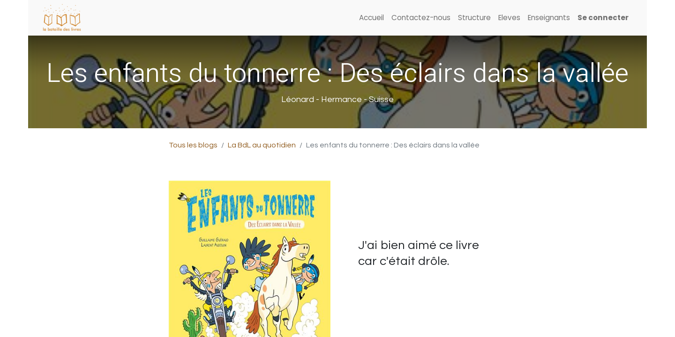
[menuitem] (371, 18)
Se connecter (603, 17)
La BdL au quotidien (262, 145)
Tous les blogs (193, 145)
